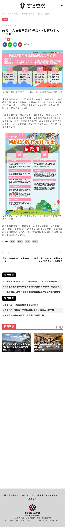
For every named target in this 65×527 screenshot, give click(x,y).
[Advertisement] (32, 389)
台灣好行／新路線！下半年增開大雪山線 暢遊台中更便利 (29, 310)
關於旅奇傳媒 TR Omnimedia (19, 495)
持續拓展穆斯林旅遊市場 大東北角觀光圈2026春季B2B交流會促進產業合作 (48, 346)
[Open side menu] (3, 5)
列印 (27, 44)
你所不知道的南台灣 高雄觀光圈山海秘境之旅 (24, 315)
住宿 (20, 242)
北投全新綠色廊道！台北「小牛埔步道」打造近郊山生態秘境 (31, 282)
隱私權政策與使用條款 (47, 495)
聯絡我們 (32, 499)
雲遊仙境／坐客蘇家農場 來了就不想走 (21, 305)
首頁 (3, 14)
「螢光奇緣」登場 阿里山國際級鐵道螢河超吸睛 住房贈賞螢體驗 (32, 292)
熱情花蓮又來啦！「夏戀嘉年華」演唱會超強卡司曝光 (48, 259)
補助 (27, 242)
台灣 (10, 14)
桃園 (12, 242)
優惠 (35, 242)
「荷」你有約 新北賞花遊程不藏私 (16, 259)
